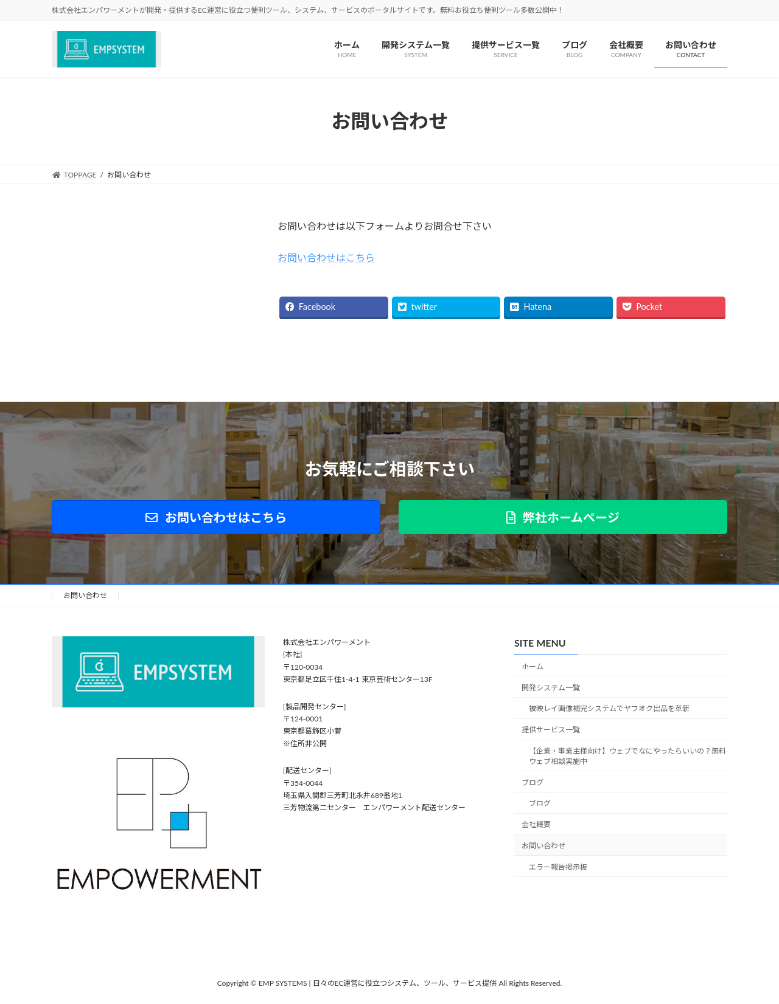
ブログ (532, 782)
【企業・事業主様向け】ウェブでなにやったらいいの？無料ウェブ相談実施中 (627, 756)
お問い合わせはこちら (326, 257)
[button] (216, 517)
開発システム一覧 (551, 687)
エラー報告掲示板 (558, 867)
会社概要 (536, 824)
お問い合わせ (85, 595)
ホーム (532, 666)
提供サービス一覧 (551, 729)
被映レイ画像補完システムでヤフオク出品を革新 (609, 708)
